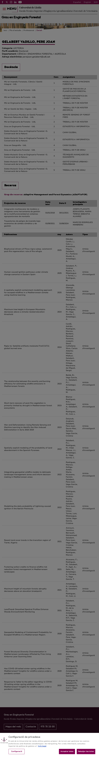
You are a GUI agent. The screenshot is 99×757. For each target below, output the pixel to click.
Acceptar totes (66, 753)
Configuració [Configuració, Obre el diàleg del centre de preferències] (16, 753)
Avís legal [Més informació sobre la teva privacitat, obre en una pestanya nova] (42, 748)
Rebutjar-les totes (86, 753)
